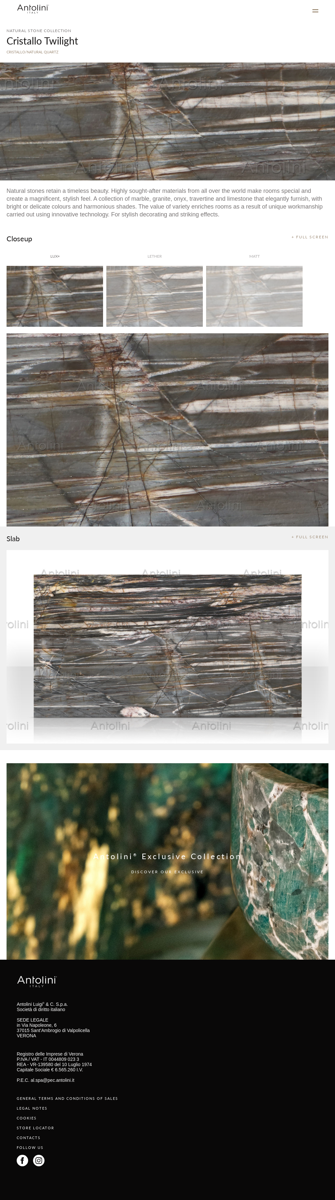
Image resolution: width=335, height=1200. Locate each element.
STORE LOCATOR (35, 1127)
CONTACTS (29, 1137)
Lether (155, 256)
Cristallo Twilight (42, 40)
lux (55, 256)
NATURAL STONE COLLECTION (39, 30)
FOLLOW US (30, 1147)
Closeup (19, 238)
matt (254, 256)
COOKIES (27, 1118)
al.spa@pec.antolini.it (52, 1080)
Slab (13, 538)
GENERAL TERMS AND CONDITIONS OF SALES (67, 1098)
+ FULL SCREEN (309, 237)
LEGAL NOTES (32, 1108)
